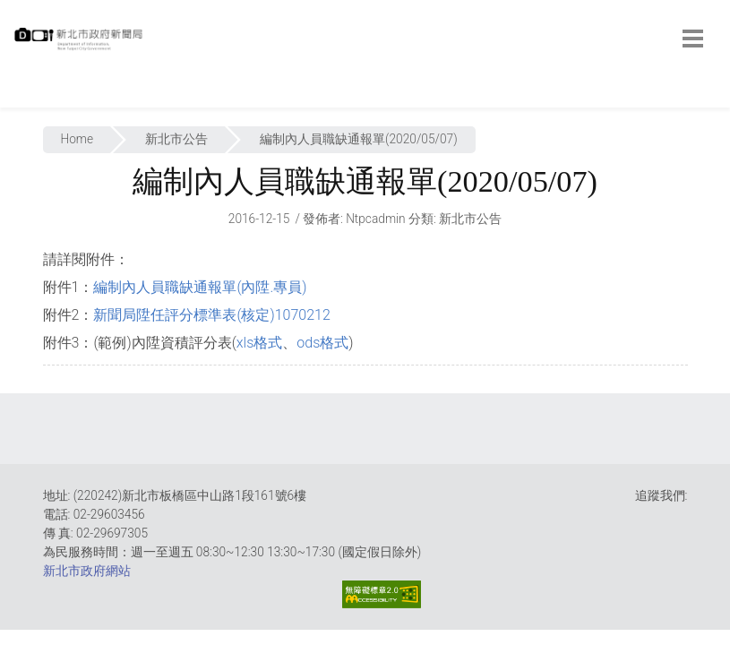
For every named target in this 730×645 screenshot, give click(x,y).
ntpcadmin (376, 218)
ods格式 (322, 342)
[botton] (693, 38)
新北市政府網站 (87, 570)
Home (77, 139)
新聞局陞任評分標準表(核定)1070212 (211, 314)
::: (17, 98)
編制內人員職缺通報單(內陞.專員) (199, 287)
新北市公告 (176, 139)
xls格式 (259, 342)
